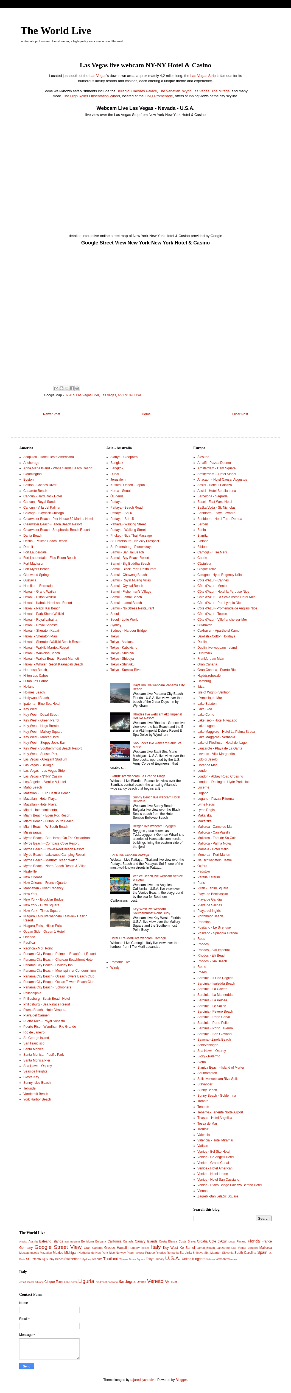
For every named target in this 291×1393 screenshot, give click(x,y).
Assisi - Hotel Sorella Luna (216, 491)
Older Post (240, 414)
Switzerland (72, 1259)
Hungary (134, 1247)
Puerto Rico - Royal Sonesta (44, 1021)
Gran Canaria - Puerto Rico (217, 670)
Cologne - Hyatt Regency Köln (219, 575)
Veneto (155, 1281)
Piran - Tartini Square (212, 888)
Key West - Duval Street (40, 715)
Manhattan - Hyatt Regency (43, 888)
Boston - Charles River (40, 485)
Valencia (203, 1135)
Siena (201, 1062)
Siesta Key (31, 1077)
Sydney (115, 625)
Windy (114, 967)
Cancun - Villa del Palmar (41, 507)
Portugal (139, 1252)
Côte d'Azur (218, 1241)
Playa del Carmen (36, 1015)
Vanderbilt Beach (35, 1094)
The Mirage (220, 91)
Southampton (207, 1073)
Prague (150, 1252)
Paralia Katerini (208, 877)
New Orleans (32, 877)
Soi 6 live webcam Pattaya (129, 855)
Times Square (137, 1259)
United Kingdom (193, 1259)
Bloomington (32, 474)
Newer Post (51, 414)
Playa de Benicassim (212, 894)
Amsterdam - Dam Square (216, 468)
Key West (30, 709)
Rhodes (161, 1252)
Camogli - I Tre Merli (212, 552)
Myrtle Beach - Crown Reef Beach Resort (53, 849)
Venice (171, 1281)
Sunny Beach (207, 1090)
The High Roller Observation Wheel (91, 96)
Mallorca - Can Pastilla (213, 832)
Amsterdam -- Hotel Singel (216, 474)
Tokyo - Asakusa (122, 642)
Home (146, 414)
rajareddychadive (142, 1380)
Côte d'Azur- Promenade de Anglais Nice (227, 608)
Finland (241, 1241)
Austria (33, 1241)
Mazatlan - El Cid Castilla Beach (46, 793)
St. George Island (36, 1038)
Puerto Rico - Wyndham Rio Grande (49, 1027)
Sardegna (126, 1281)
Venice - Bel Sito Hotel (213, 1152)
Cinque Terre (206, 569)
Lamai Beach (206, 1247)
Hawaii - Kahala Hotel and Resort (47, 603)
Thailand (110, 1259)
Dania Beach (32, 535)
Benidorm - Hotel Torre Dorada (219, 519)
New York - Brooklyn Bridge (43, 899)
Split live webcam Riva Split (217, 1079)
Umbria (141, 1281)
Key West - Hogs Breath (41, 726)
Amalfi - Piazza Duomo (214, 463)
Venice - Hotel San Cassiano (218, 1180)
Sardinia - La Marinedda (215, 995)
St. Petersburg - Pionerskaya (131, 547)
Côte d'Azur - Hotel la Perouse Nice (223, 592)
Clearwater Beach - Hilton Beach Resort (52, 524)
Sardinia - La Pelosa (212, 1000)
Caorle (202, 558)
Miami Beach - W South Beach (45, 827)
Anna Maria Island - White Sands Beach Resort (57, 468)
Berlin (201, 530)
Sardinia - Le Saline (211, 1006)
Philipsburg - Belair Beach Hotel (46, 999)
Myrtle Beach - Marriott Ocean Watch (50, 860)
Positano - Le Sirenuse (214, 927)
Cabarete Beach (35, 491)
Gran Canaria (207, 664)
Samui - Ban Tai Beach (127, 552)
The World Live (56, 30)
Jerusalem (117, 479)
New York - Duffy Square (41, 905)
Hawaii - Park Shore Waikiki (43, 614)
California (115, 1241)
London (202, 771)
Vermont (221, 1259)
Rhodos (203, 944)
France (267, 1241)
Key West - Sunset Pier (40, 754)
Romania (173, 1252)
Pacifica (29, 943)
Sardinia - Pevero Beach (215, 1011)
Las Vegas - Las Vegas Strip (44, 771)
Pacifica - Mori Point (38, 948)
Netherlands (86, 1252)
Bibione (202, 541)
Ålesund (203, 457)
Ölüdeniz (116, 496)
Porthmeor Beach (210, 916)
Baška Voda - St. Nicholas (216, 507)
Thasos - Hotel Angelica (214, 1118)
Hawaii (122, 1248)
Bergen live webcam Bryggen (154, 826)
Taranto (202, 1101)
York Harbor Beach (37, 1099)
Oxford (202, 866)
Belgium (75, 1241)
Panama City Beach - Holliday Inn (47, 965)
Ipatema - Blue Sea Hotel (41, 704)
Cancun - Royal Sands (39, 502)
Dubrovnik (204, 653)
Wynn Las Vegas (195, 91)
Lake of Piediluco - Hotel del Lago (222, 743)
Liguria (86, 1281)
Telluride (29, 1088)
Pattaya (116, 502)
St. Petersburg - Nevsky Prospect (134, 541)
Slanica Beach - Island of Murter (220, 1067)
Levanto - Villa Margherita (216, 754)
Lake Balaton (207, 704)
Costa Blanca (168, 1241)
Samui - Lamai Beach (126, 597)
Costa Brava (187, 1241)
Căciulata (204, 563)
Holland (29, 687)
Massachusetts (29, 1252)
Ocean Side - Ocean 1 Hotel (44, 932)
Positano (112, 1281)
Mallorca (265, 1248)
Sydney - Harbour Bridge (128, 631)
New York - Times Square (41, 911)
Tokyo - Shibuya (122, 653)
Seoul (114, 614)
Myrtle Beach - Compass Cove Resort (51, 843)
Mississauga (32, 832)
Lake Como (205, 715)
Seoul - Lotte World (124, 620)
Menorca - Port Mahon (213, 855)
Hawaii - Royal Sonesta (40, 625)
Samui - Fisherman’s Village (130, 592)
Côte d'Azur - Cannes (213, 580)
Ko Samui (187, 1248)
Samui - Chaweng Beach (128, 575)
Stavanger (204, 1084)
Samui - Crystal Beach (126, 586)
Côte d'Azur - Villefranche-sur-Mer (222, 620)
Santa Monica (33, 1049)
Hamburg (204, 681)
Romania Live (120, 962)
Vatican (202, 1146)
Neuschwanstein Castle (214, 860)
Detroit (28, 547)
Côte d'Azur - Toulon (212, 614)
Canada (128, 1241)
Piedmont (101, 1281)
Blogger (181, 1380)
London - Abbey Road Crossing (220, 776)
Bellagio (122, 91)
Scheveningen (207, 1045)
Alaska (23, 1241)
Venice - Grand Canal (213, 1163)
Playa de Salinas (209, 905)
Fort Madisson (33, 563)
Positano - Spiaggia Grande (217, 933)
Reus (201, 939)
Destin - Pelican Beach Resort (45, 541)
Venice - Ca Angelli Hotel (215, 1157)
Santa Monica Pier (36, 1060)
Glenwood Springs (36, 575)
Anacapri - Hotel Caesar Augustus (222, 479)
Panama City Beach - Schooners (47, 987)
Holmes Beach (34, 692)
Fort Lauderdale (35, 552)
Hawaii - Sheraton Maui (40, 636)
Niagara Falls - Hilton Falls (42, 926)
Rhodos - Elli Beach (211, 955)
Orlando (29, 937)
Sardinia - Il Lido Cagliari (215, 978)
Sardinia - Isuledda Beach (216, 983)
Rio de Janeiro (33, 1032)
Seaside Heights (35, 1071)
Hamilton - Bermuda (38, 586)
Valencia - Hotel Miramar (215, 1140)
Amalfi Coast (26, 1281)
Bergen (202, 524)
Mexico (58, 1253)
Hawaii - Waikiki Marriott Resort (46, 648)
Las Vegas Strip (203, 76)
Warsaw (232, 1259)
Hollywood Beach (36, 698)
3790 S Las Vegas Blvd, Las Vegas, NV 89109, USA (103, 395)
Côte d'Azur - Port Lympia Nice (219, 603)
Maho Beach (32, 787)
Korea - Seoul (120, 491)
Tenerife (203, 1107)
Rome (201, 967)
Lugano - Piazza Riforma (215, 799)
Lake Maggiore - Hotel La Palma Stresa (226, 732)
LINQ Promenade (159, 96)
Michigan (70, 1253)
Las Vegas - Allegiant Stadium (45, 759)
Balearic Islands (51, 1241)
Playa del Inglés (209, 911)
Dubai (114, 474)
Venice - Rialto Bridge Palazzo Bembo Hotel (229, 1185)
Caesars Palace (144, 91)
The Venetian (169, 91)
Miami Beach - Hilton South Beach (48, 821)
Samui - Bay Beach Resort (129, 558)
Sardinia (186, 1253)
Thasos (123, 1259)
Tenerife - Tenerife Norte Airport (220, 1112)
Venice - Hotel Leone (212, 1174)
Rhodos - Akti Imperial (213, 950)
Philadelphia (32, 993)
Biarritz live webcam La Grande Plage (138, 776)
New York (30, 894)
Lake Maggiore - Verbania (216, 737)
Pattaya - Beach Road (126, 507)
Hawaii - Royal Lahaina (40, 620)
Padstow (203, 871)
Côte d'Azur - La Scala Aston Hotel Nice (226, 597)
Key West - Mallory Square (43, 732)
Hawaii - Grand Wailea (39, 592)
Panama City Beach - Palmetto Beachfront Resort (59, 954)
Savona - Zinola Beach (214, 1039)
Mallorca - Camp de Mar (215, 827)
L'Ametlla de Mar (209, 698)
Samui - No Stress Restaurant (132, 608)
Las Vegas (98, 76)
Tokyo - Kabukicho (123, 648)
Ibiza (200, 687)
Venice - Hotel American (215, 1168)
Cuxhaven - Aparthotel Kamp (218, 631)
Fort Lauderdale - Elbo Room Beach (49, 558)
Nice (112, 1252)
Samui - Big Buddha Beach (130, 563)
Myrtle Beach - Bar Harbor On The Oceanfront (57, 838)
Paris (201, 883)
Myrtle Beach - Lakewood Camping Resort (54, 855)
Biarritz (202, 535)
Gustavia (29, 580)
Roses (202, 972)
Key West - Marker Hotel (41, 737)
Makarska (204, 815)
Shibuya (198, 1252)
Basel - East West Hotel (214, 502)
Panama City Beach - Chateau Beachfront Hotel (58, 960)
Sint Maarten (212, 1252)
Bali (67, 1241)
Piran (130, 1252)
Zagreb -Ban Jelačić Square (217, 1196)
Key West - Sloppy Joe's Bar (44, 743)
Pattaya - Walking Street (128, 524)
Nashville (30, 871)
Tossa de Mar (207, 1123)
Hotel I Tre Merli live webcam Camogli (138, 938)
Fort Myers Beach (36, 569)
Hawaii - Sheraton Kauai (41, 631)
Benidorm (87, 1241)
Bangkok (116, 463)
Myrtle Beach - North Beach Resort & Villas (54, 866)
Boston (28, 479)
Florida (254, 1241)
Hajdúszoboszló (209, 676)
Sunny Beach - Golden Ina (216, 1095)
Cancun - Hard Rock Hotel (42, 496)
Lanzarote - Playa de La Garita (219, 748)
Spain (262, 1252)
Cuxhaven (204, 625)
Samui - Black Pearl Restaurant (133, 569)
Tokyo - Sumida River (126, 670)
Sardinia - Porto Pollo (212, 1023)
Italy (156, 1247)
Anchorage (31, 463)
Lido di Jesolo (207, 759)
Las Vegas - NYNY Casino (42, 776)
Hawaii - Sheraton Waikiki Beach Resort (52, 642)
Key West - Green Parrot (41, 720)
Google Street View (58, 1247)
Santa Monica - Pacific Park (43, 1055)
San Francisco (33, 1043)
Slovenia (227, 1252)
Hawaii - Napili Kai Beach (41, 608)
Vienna (202, 1191)
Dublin (202, 642)
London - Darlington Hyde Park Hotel (224, 782)
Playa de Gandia (209, 899)
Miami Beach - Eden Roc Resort (46, 815)
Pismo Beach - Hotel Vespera (44, 1010)
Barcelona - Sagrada (212, 496)
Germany (26, 1248)
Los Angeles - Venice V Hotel (44, 782)
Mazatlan (46, 1252)
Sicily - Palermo (208, 1056)
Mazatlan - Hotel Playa (40, 799)
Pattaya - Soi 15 (122, 519)
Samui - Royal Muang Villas (130, 580)
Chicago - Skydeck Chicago (43, 513)
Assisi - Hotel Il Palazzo (214, 485)
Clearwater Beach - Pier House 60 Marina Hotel (58, 519)
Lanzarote (223, 1247)
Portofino (204, 922)
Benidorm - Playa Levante (216, 513)
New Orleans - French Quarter (45, 883)
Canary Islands (146, 1241)
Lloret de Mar (207, 765)
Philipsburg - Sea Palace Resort (46, 1004)
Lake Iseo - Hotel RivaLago (217, 720)
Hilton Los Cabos (35, 676)
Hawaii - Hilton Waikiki (39, 597)
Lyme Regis (206, 804)
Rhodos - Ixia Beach (212, 961)
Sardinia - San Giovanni (214, 1034)
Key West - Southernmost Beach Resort (52, 748)
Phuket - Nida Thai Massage (131, 535)
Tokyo (114, 636)
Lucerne (203, 787)
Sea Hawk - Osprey (37, 1066)
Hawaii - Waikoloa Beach (41, 653)
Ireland (145, 1247)
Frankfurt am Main (210, 659)
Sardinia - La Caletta (212, 989)
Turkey (159, 1259)
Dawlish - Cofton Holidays (216, 636)
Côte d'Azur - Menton (212, 586)
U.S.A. (172, 1258)
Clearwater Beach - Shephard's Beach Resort (56, 530)
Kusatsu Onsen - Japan (127, 485)
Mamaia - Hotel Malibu (213, 849)
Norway (121, 1252)
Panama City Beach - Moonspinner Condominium (59, 971)
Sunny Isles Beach (37, 1083)
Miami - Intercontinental (40, 810)
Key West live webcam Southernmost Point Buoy (151, 911)
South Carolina (245, 1253)
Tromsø (203, 1129)
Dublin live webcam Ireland (217, 648)
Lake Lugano (206, 726)
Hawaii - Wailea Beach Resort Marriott (51, 659)
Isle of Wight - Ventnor (213, 692)
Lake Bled (204, 709)
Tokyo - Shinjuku (122, 664)
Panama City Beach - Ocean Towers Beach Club (58, 976)
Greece (109, 1248)
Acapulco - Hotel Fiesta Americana (48, 457)
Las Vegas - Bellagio (38, 765)
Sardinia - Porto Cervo (213, 1017)
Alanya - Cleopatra (124, 457)
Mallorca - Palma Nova (214, 843)
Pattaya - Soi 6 (121, 513)
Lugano (202, 793)
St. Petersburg (35, 1259)
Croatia (202, 1241)
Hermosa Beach (35, 670)
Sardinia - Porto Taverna (215, 1028)
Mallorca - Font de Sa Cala (217, 838)
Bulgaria (100, 1241)
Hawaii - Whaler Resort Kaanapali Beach (53, 664)
